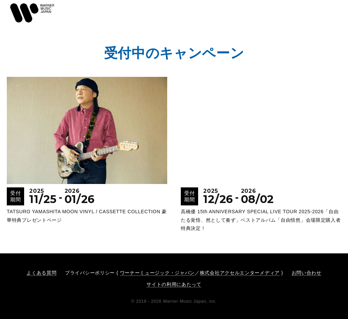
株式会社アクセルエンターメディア (240, 272)
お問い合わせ (306, 272)
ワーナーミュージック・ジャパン (157, 272)
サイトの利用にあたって (174, 284)
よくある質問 (41, 272)
